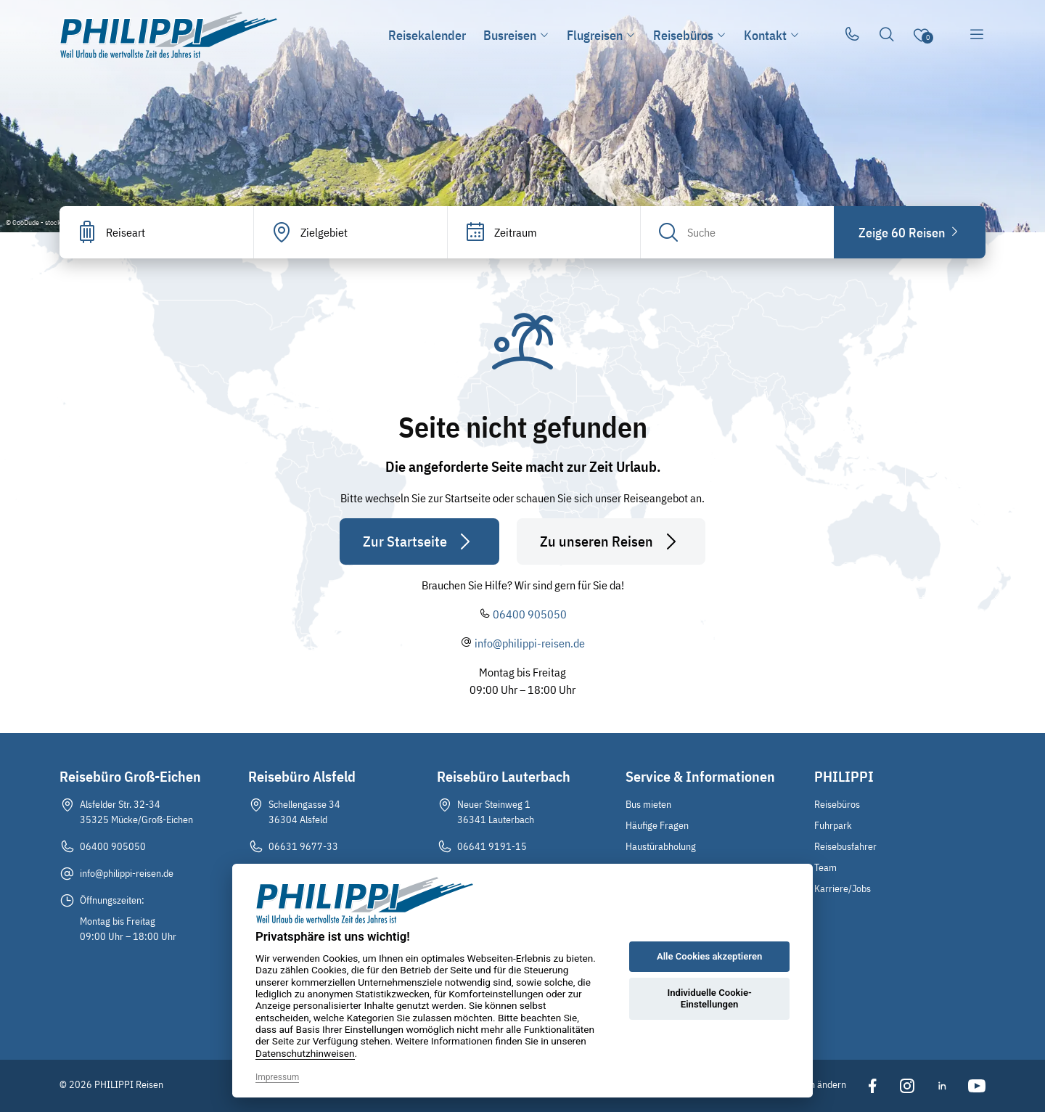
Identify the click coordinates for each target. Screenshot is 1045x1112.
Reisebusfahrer (845, 846)
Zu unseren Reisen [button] (611, 541)
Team (825, 867)
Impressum (277, 1077)
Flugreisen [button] (601, 35)
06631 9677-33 (303, 846)
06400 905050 (530, 614)
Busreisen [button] (516, 35)
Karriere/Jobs (842, 888)
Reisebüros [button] (689, 35)
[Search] (737, 232)
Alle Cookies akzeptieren (709, 956)
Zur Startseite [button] (419, 541)
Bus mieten (648, 804)
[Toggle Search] (887, 35)
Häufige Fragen (657, 825)
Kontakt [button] (772, 35)
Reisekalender (427, 35)
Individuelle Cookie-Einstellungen (709, 998)
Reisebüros (837, 804)
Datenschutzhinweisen (305, 1053)
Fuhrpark (833, 825)
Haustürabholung (661, 846)
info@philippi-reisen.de (530, 643)
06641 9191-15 (492, 846)
